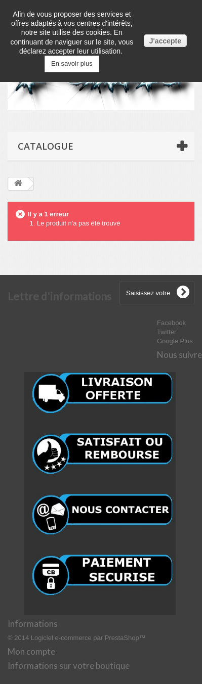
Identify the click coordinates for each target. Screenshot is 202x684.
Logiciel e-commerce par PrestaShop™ (88, 638)
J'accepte (165, 41)
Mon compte (31, 651)
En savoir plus (72, 63)
